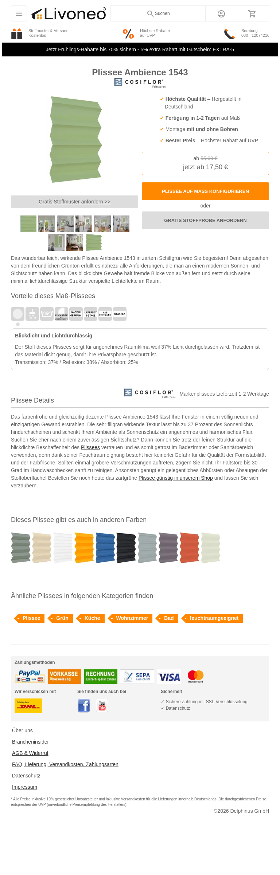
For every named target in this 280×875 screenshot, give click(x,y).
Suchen (158, 13)
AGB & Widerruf (30, 753)
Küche (92, 618)
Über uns (22, 730)
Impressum (24, 787)
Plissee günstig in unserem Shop (176, 478)
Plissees (90, 447)
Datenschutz (26, 776)
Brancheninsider (30, 742)
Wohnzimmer (132, 618)
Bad (169, 618)
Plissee (31, 618)
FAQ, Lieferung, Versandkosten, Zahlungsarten (65, 764)
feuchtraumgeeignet (214, 618)
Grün (62, 618)
